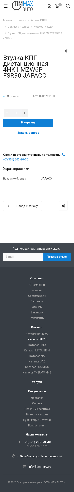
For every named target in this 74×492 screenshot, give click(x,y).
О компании (37, 284)
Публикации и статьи (37, 420)
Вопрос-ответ (37, 425)
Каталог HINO (37, 345)
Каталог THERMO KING (37, 372)
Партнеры (37, 301)
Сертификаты (37, 295)
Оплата (37, 403)
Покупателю (37, 391)
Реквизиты (37, 318)
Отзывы (37, 307)
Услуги (37, 382)
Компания (37, 278)
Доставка (37, 397)
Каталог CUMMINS (37, 367)
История (37, 290)
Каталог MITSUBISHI (37, 350)
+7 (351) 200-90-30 (15, 159)
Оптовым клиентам (37, 408)
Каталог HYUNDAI (37, 333)
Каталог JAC (37, 361)
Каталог (37, 327)
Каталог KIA (37, 356)
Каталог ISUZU (37, 339)
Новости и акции (37, 414)
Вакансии (37, 312)
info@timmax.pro (40, 466)
